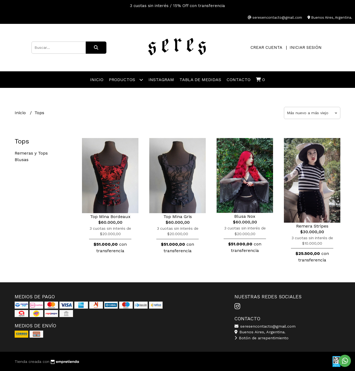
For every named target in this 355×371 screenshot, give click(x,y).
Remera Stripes (312, 226)
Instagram (161, 79)
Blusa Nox (244, 216)
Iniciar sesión (306, 47)
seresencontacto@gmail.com (265, 326)
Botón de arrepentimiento (261, 338)
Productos (126, 79)
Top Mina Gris (177, 216)
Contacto (239, 79)
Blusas (21, 159)
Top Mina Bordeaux (110, 216)
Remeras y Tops (31, 153)
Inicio (96, 79)
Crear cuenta (266, 47)
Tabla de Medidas (200, 79)
